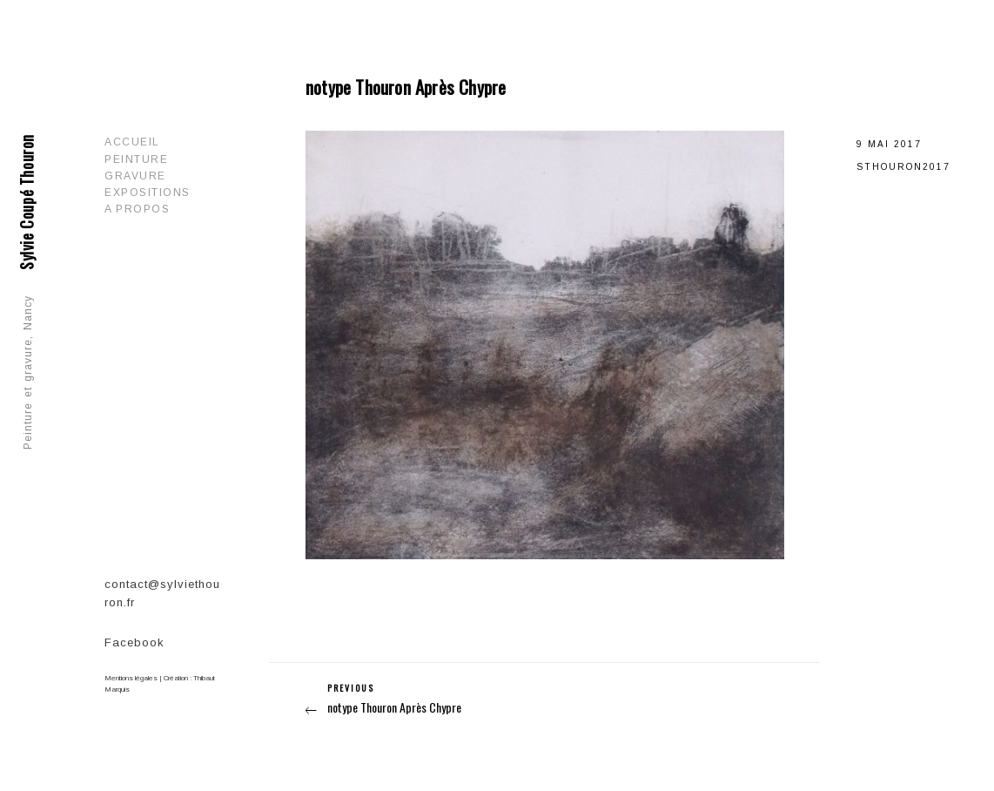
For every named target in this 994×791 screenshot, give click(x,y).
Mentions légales (131, 678)
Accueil (132, 142)
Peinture (136, 159)
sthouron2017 (903, 167)
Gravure (135, 176)
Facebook (134, 642)
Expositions (147, 192)
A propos (137, 209)
